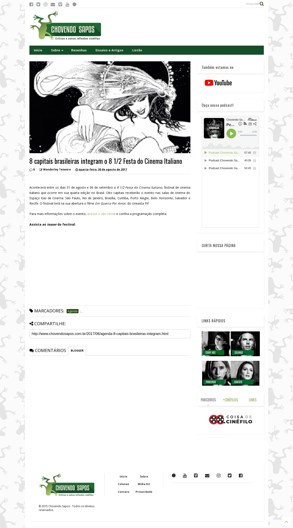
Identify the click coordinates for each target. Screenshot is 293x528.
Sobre (57, 50)
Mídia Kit (144, 484)
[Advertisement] (183, 27)
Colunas (123, 484)
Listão (137, 50)
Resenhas (79, 50)
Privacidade (144, 492)
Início (38, 50)
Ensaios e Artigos (109, 50)
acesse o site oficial (101, 214)
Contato (123, 492)
